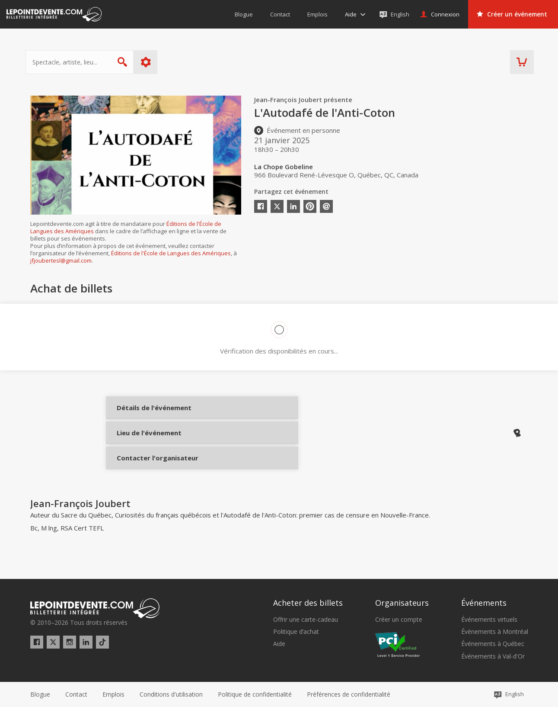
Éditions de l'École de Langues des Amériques (171, 253)
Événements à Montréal (494, 632)
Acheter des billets (308, 603)
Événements (484, 603)
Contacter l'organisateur (145, 472)
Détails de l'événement (145, 414)
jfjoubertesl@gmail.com (61, 260)
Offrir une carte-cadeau (305, 619)
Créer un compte (398, 619)
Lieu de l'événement (145, 443)
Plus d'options (150, 62)
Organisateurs (402, 603)
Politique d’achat (296, 632)
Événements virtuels (489, 619)
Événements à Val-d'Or (493, 656)
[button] (348, 694)
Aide (279, 644)
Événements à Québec (492, 644)
